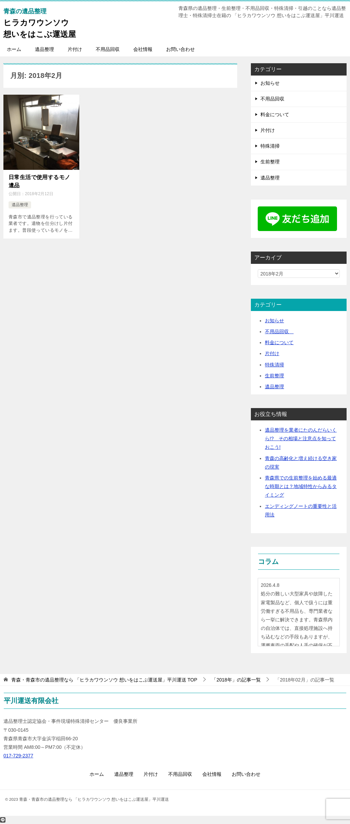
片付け (75, 49)
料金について (274, 114)
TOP (104, 680)
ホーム (14, 49)
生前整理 (270, 161)
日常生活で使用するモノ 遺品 (41, 180)
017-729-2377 (18, 755)
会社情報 (142, 49)
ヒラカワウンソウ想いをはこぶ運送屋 (39, 22)
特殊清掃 (270, 146)
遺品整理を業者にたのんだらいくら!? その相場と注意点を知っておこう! (301, 438)
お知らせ (270, 83)
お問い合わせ (180, 49)
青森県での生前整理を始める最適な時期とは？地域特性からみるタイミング (301, 486)
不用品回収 (108, 49)
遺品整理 (44, 49)
